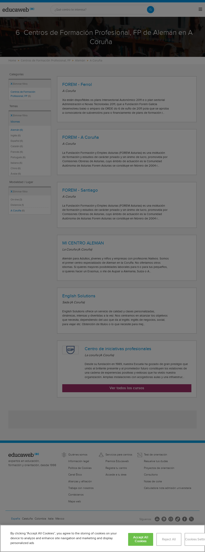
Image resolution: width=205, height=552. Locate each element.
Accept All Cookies (140, 539)
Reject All (169, 539)
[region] (102, 538)
